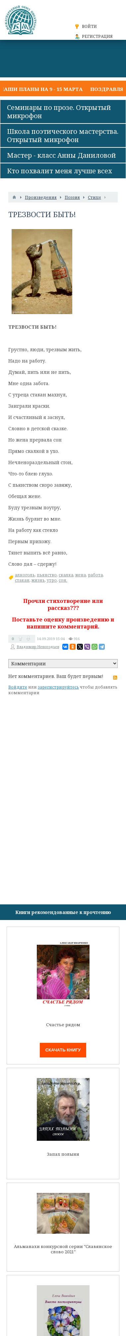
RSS (115, 677)
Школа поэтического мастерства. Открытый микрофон (62, 135)
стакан (22, 580)
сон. (63, 580)
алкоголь (25, 575)
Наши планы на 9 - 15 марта (41, 89)
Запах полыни (63, 1154)
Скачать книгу (63, 1049)
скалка (66, 575)
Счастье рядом (63, 1025)
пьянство (47, 575)
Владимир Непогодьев (38, 646)
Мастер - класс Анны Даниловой (61, 155)
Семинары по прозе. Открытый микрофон (59, 111)
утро (52, 580)
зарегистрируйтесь (58, 687)
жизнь (38, 580)
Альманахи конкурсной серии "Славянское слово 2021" (63, 1249)
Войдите (17, 687)
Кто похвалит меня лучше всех (59, 170)
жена (80, 575)
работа (95, 575)
